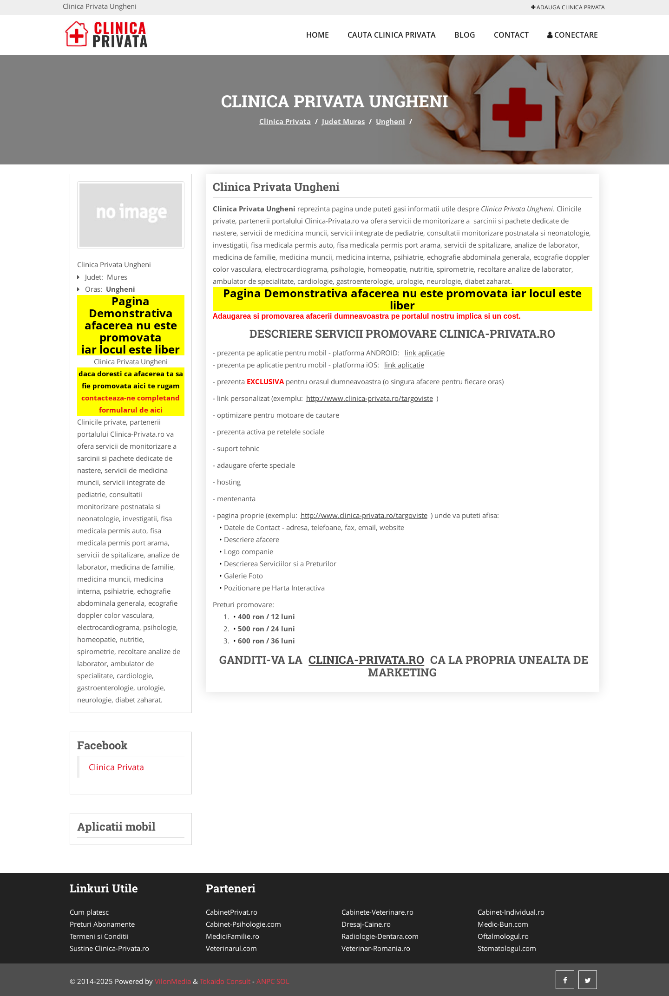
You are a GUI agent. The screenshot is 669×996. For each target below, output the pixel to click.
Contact (511, 35)
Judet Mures (343, 121)
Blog (464, 35)
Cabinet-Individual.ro (511, 912)
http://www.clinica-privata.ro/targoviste (369, 398)
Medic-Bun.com (503, 924)
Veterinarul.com (231, 948)
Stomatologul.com (507, 948)
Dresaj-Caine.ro (366, 924)
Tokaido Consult (225, 981)
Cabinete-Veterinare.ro (377, 912)
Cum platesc (89, 912)
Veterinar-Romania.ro (375, 948)
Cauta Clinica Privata (392, 35)
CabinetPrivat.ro (231, 912)
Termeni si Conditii (99, 936)
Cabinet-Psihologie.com (243, 924)
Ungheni (390, 121)
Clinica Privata (285, 121)
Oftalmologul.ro (503, 936)
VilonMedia (173, 981)
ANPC (265, 981)
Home (317, 35)
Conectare (572, 35)
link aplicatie (425, 352)
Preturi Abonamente (102, 924)
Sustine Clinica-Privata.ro (109, 948)
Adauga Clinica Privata (568, 7)
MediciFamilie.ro (232, 936)
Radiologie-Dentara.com (380, 936)
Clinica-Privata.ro (366, 659)
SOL (282, 981)
